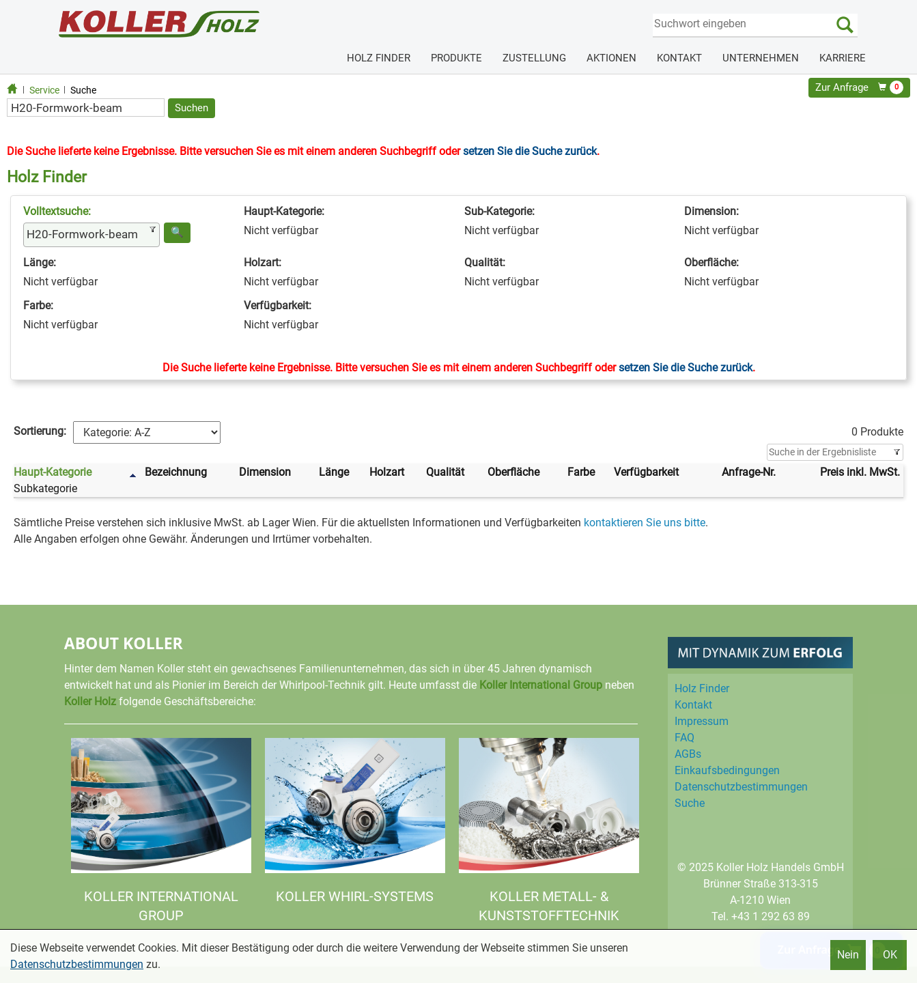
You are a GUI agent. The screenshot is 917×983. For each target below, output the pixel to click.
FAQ (684, 737)
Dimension (265, 472)
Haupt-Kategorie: (284, 211)
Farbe (581, 472)
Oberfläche (513, 472)
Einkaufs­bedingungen (727, 770)
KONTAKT (679, 58)
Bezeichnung (176, 472)
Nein (848, 954)
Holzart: (262, 262)
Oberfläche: (711, 262)
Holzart (386, 472)
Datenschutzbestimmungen (76, 964)
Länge (334, 472)
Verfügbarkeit (646, 472)
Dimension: (711, 211)
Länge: (39, 262)
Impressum (702, 721)
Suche (83, 90)
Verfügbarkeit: (277, 305)
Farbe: (38, 305)
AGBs (688, 753)
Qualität (445, 472)
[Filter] (835, 452)
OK (890, 954)
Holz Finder (702, 688)
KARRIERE (842, 58)
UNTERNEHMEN (760, 58)
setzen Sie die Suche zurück (530, 151)
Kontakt (693, 704)
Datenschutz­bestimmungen (741, 786)
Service (44, 90)
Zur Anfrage (859, 87)
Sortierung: (40, 431)
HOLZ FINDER (378, 58)
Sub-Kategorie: (499, 211)
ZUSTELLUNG (534, 58)
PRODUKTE (456, 58)
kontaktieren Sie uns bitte (644, 522)
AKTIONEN (611, 58)
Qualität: (484, 262)
